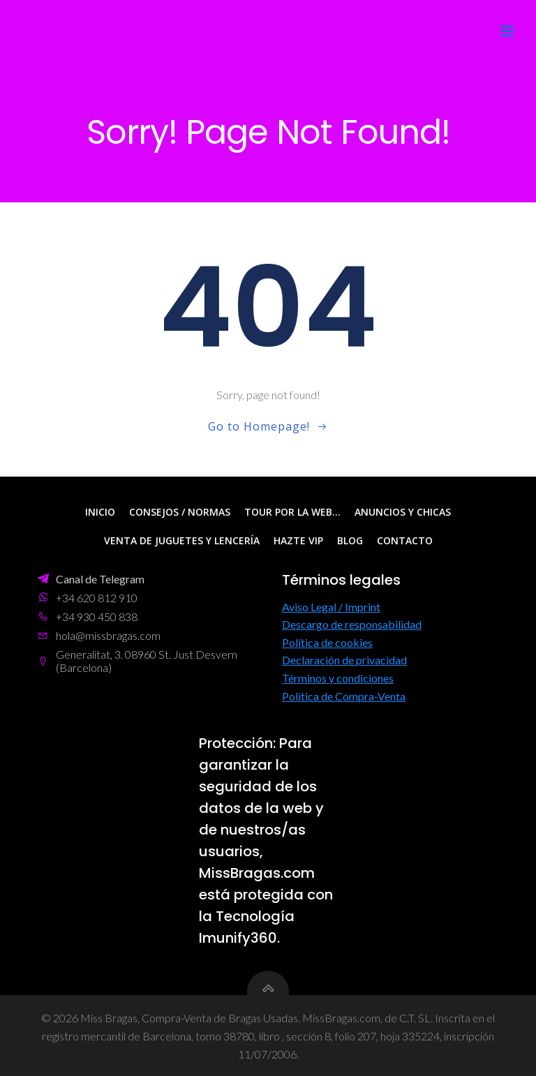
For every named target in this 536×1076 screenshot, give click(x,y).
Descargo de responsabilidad (352, 624)
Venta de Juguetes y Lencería (182, 540)
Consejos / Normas (179, 511)
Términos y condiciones (338, 677)
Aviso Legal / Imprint (331, 606)
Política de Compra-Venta (343, 695)
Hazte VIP (298, 540)
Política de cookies (327, 641)
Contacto (405, 540)
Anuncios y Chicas (403, 511)
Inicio (100, 511)
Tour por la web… (292, 511)
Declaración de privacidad (344, 659)
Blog (350, 540)
